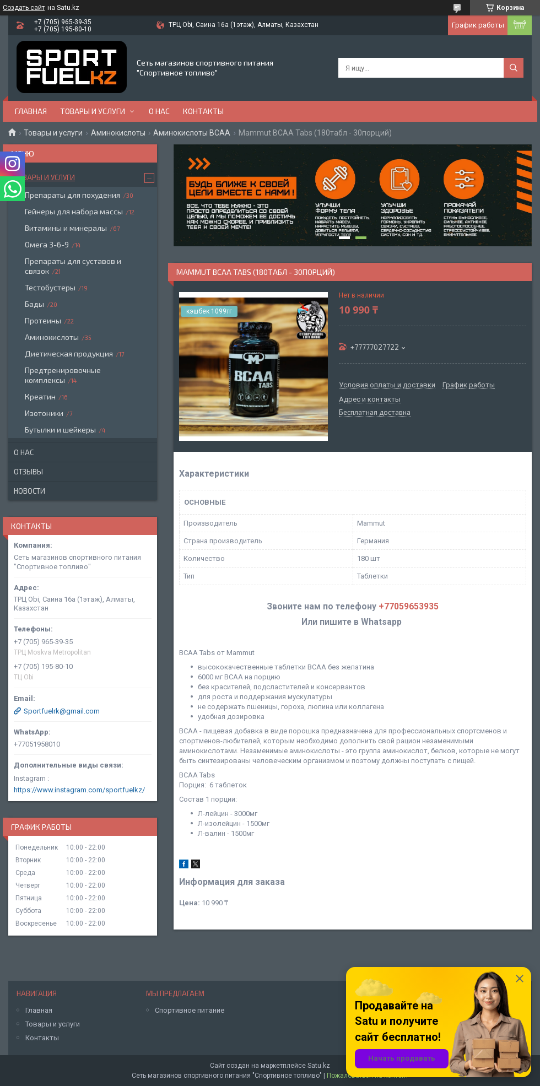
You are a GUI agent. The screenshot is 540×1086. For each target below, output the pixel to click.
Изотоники (44, 413)
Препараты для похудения (72, 194)
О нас (159, 111)
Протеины (43, 320)
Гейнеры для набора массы (74, 211)
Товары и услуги (92, 111)
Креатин (40, 396)
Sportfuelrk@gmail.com (62, 711)
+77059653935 (409, 607)
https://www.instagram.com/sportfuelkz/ (79, 790)
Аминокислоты (118, 132)
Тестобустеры (50, 287)
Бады (34, 304)
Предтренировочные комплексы (63, 375)
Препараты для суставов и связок (73, 265)
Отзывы (28, 471)
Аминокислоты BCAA (191, 132)
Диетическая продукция (69, 353)
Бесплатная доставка (375, 413)
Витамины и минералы (66, 228)
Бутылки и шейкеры (60, 429)
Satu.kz (318, 1065)
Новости (29, 491)
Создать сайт (24, 8)
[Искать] (513, 68)
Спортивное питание (189, 1010)
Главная (31, 111)
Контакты (203, 111)
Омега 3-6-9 (47, 244)
